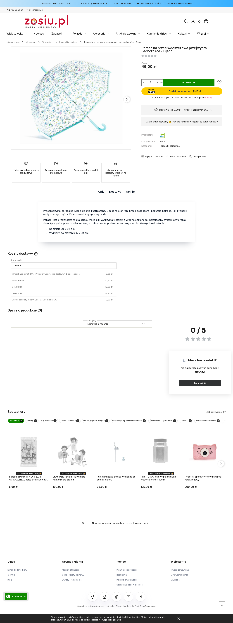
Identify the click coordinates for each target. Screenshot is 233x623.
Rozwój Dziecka (182, 33)
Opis (101, 191)
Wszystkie (19, 422)
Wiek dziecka (31, 33)
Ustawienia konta (179, 578)
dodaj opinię (199, 383)
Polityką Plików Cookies (128, 617)
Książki (162, 33)
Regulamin (122, 578)
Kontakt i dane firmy (17, 573)
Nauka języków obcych (129, 422)
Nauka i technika (94, 422)
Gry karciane (65, 422)
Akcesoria (96, 33)
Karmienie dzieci (143, 33)
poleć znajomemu (178, 156)
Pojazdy (79, 33)
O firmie (11, 578)
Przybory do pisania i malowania (173, 422)
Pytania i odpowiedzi (127, 573)
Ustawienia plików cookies (130, 588)
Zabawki (63, 33)
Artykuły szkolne (118, 33)
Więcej (202, 33)
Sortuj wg (91, 320)
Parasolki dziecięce (170, 146)
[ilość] (150, 82)
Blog (9, 583)
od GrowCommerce (146, 609)
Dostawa (115, 191)
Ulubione (175, 583)
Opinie (130, 191)
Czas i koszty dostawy (73, 578)
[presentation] (127, 99)
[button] (66, 151)
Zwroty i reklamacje (72, 583)
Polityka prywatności (127, 583)
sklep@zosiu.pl (36, 10)
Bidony (41, 422)
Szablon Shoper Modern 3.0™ (121, 609)
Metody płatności (70, 573)
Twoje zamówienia (180, 573)
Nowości (50, 33)
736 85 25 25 (17, 10)
